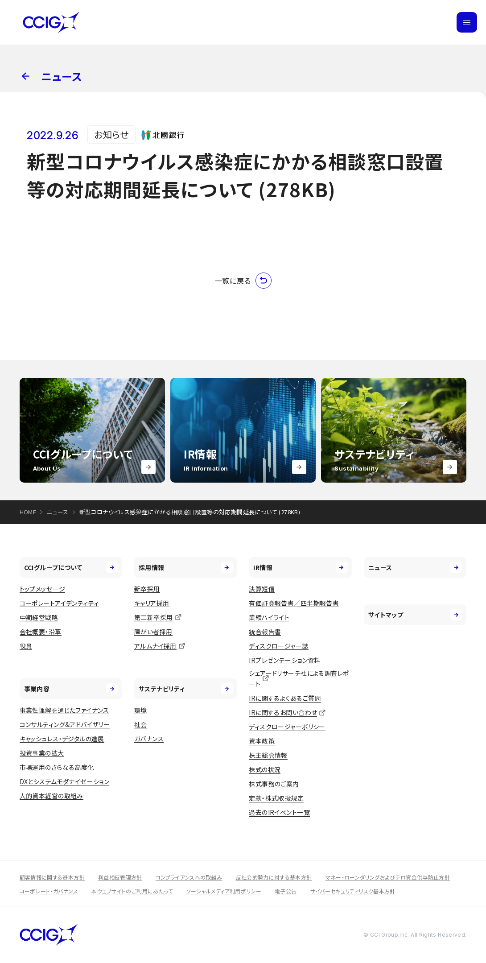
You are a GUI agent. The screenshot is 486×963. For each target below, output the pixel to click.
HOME (28, 512)
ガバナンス (149, 738)
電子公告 (286, 891)
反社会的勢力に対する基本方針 (274, 877)
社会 (140, 724)
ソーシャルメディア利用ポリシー (223, 891)
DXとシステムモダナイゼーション (65, 781)
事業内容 (71, 688)
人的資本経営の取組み (51, 795)
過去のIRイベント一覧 (279, 812)
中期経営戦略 (39, 617)
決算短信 (262, 588)
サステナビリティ (186, 688)
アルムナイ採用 (155, 645)
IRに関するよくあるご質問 (285, 698)
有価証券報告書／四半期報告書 (294, 603)
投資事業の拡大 (42, 752)
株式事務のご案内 (274, 783)
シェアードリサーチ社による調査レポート (299, 679)
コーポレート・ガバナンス (49, 891)
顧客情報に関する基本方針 (52, 877)
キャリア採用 (151, 603)
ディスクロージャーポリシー (287, 726)
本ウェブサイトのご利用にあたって (132, 891)
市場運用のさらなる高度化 (57, 767)
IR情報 (300, 567)
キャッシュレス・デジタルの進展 (62, 738)
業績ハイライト (269, 617)
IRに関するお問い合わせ (283, 712)
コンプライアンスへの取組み (189, 877)
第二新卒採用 (153, 617)
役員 (26, 645)
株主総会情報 (268, 755)
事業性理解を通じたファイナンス (64, 710)
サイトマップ (415, 614)
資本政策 (262, 740)
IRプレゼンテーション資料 (284, 660)
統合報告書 (265, 631)
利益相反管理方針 (120, 877)
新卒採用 (147, 588)
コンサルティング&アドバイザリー (65, 724)
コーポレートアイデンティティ (59, 603)
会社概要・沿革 (41, 631)
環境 (140, 710)
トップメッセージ (42, 588)
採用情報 (186, 567)
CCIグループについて (71, 567)
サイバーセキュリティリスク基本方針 (352, 891)
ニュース (58, 512)
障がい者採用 (153, 631)
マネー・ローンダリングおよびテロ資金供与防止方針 (387, 877)
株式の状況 (264, 769)
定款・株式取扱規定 (276, 798)
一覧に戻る (243, 281)
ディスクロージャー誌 (278, 645)
